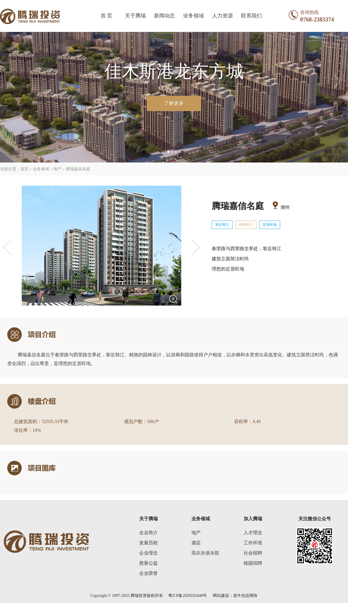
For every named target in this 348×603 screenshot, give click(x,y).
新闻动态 (164, 16)
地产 (196, 532)
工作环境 (253, 542)
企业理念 (148, 552)
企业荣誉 (148, 573)
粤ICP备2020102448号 (187, 595)
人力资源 (222, 16)
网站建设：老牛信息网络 (235, 595)
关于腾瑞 (135, 16)
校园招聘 (253, 563)
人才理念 (253, 532)
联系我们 (251, 16)
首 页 (107, 16)
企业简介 (148, 532)
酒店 (196, 542)
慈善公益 (148, 563)
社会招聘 (253, 552)
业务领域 (193, 16)
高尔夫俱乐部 (205, 552)
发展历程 (148, 542)
